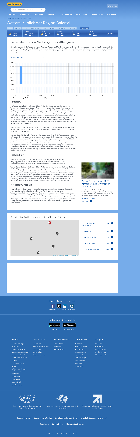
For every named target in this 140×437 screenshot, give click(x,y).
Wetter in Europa (80, 355)
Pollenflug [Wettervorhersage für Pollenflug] (73, 25)
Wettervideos (81, 336)
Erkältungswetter (101, 349)
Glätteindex (99, 343)
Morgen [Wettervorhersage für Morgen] (18, 25)
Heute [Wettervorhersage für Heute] (10, 25)
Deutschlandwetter (81, 343)
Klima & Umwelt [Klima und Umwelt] (101, 352)
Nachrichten (79, 341)
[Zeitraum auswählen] (27, 54)
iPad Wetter (58, 343)
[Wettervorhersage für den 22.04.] (94, 30)
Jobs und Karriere (24, 416)
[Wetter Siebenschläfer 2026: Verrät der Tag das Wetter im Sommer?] (96, 180)
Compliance (44, 422)
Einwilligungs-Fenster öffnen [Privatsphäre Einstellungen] (66, 416)
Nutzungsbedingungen (75, 422)
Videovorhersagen (18, 341)
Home (8, 16)
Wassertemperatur (39, 352)
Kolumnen (15, 343)
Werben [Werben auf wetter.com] (15, 358)
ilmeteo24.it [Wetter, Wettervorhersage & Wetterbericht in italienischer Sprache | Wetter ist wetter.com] (16, 377)
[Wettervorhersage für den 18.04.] (30, 30)
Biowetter (99, 341)
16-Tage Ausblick (109, 31)
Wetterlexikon (79, 361)
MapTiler (61, 252)
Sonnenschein (37, 349)
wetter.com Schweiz (19, 352)
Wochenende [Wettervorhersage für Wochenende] (36, 25)
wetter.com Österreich (19, 355)
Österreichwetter (80, 349)
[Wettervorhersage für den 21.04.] (78, 30)
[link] (12, 12)
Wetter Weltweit (80, 358)
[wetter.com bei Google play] (54, 323)
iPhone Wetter (58, 341)
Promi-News (79, 364)
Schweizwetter (79, 346)
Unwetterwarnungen (19, 346)
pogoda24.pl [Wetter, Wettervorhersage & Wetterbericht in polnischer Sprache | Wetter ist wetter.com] (16, 380)
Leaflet (55, 252)
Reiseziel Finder (101, 346)
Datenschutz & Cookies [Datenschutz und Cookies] (43, 416)
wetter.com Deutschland (20, 349)
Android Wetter (59, 346)
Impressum (102, 416)
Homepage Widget (18, 361)
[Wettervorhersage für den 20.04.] (62, 30)
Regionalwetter (80, 352)
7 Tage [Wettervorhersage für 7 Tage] (45, 25)
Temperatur (37, 346)
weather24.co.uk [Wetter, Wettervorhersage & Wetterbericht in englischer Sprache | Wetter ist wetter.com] (18, 383)
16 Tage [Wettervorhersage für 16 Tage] (53, 25)
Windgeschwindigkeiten (41, 343)
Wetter (15, 336)
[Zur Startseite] (14, 4)
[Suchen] (57, 4)
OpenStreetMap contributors (71, 252)
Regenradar (37, 341)
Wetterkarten (39, 336)
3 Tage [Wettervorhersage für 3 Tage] (26, 25)
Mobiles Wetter (61, 336)
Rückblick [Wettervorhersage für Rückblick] (87, 25)
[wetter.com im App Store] (69, 323)
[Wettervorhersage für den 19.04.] (46, 30)
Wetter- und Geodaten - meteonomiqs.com (20, 368)
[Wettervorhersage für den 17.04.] (14, 30)
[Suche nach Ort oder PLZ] (42, 4)
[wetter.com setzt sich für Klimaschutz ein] (62, 401)
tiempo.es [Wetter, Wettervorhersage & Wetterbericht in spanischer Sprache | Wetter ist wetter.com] (15, 372)
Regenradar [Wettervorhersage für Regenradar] (63, 25)
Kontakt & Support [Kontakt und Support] (87, 416)
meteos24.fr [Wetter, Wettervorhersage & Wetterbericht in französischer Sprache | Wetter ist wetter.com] (16, 375)
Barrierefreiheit (58, 422)
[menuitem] (12, 12)
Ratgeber (100, 336)
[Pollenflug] (112, 4)
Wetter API (15, 364)
